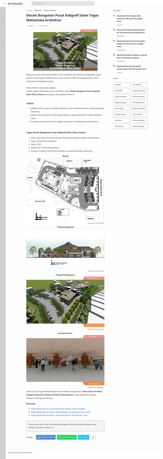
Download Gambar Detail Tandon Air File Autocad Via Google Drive (142, 31)
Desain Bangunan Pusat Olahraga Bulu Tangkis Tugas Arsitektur (70, 409)
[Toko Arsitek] (150, 115)
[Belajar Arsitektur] (150, 109)
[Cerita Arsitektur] (150, 121)
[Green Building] (150, 127)
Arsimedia (15, 3)
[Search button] (34, 3)
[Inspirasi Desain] (133, 103)
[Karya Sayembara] (150, 91)
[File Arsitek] (150, 85)
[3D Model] (133, 91)
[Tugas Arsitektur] (133, 97)
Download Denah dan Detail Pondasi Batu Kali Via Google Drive (143, 68)
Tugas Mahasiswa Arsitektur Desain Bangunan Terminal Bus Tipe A (71, 416)
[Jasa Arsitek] (133, 109)
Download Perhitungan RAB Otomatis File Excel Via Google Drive (141, 19)
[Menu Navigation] (4, 3)
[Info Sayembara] (150, 103)
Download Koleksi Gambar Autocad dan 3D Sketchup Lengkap (143, 56)
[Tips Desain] (133, 127)
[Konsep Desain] (133, 115)
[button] (57, 437)
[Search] (63, 3)
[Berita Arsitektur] (150, 97)
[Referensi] (133, 121)
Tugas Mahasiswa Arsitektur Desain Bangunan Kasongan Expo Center (72, 412)
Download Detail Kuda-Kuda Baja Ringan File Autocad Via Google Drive (142, 44)
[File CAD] (133, 85)
